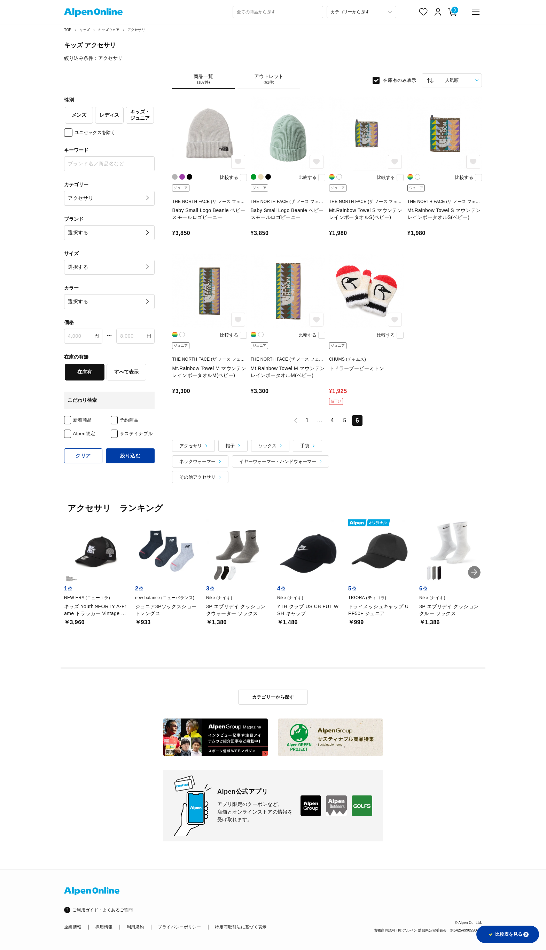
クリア (83, 455)
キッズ (84, 30)
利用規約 (135, 927)
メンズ (79, 115)
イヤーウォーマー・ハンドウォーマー (277, 461)
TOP (67, 30)
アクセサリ (136, 30)
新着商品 (82, 420)
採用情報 (103, 927)
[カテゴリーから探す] (361, 12)
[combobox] (278, 12)
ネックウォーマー (197, 461)
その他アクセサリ (197, 477)
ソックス (267, 445)
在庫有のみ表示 (399, 80)
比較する (229, 177)
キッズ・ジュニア (140, 115)
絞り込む (130, 455)
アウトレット (268, 79)
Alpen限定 (84, 433)
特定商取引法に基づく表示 (240, 927)
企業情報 (72, 927)
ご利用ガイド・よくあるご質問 (102, 910)
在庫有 (84, 372)
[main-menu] (475, 12)
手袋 (304, 445)
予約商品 (129, 420)
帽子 (230, 445)
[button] (474, 572)
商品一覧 (203, 79)
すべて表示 (126, 372)
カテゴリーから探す (273, 697)
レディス (109, 115)
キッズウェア (108, 30)
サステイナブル (136, 433)
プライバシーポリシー (179, 927)
